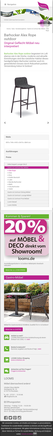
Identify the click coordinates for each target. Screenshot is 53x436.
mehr (28, 339)
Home (8, 29)
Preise (8, 157)
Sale (13, 29)
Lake (10, 180)
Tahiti (11, 189)
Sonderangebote (21, 29)
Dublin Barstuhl (14, 177)
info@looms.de (11, 396)
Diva (10, 175)
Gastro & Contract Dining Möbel (19, 192)
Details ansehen (27, 434)
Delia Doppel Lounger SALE (17, 164)
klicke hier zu (15, 270)
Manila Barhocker (15, 182)
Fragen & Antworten (18, 371)
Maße (8, 137)
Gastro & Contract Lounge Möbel (19, 195)
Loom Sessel (12, 202)
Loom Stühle (12, 205)
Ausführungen (12, 151)
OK (35, 434)
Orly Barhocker (14, 187)
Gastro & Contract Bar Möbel (36, 29)
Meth (10, 184)
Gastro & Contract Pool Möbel (18, 199)
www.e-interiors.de (18, 360)
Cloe (10, 173)
